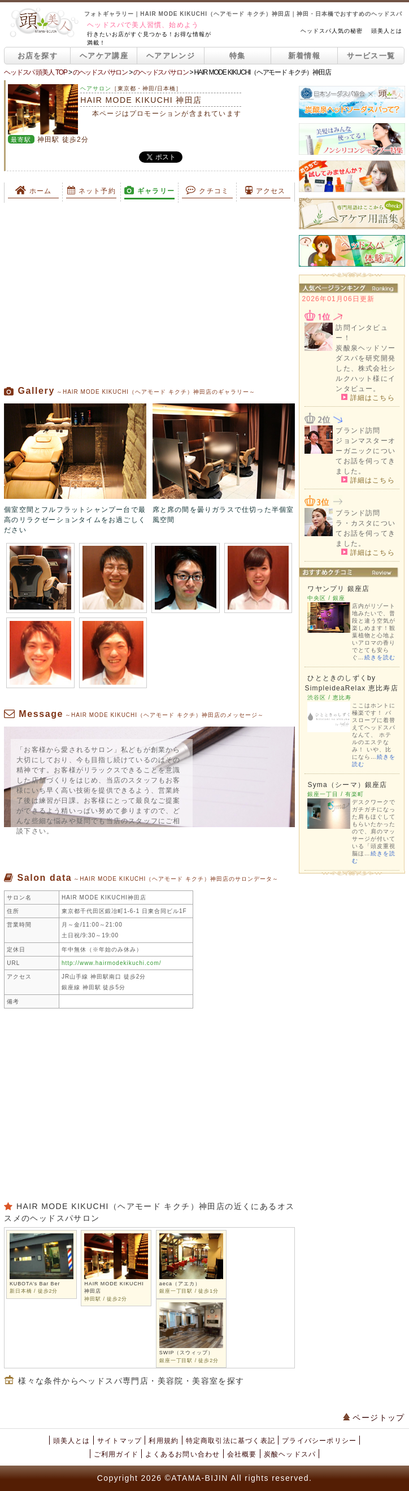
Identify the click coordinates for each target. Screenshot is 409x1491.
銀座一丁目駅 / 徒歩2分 (189, 1360)
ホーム (33, 190)
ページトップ (374, 1417)
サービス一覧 (371, 55)
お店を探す (38, 55)
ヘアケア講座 (104, 55)
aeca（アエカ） (180, 1283)
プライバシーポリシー (319, 1441)
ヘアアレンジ (170, 55)
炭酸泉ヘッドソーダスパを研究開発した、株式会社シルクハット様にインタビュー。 (365, 368)
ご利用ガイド (116, 1454)
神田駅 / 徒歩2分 (105, 1299)
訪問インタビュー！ (362, 333)
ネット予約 (91, 190)
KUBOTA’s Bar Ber (35, 1283)
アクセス (265, 190)
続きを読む (379, 657)
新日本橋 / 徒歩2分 (34, 1291)
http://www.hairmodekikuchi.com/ (112, 963)
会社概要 (242, 1454)
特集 (237, 55)
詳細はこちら (368, 397)
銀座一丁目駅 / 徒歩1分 (189, 1291)
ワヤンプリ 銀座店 (338, 589)
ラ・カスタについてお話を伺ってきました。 (365, 533)
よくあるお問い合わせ (182, 1454)
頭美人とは (386, 31)
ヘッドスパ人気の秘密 (332, 31)
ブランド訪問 (358, 430)
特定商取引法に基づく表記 (230, 1441)
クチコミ (207, 190)
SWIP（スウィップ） (186, 1352)
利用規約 (164, 1441)
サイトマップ (119, 1441)
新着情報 (304, 55)
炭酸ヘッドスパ (290, 1454)
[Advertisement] (149, 294)
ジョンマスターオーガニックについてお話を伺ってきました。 (365, 456)
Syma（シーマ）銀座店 (347, 785)
